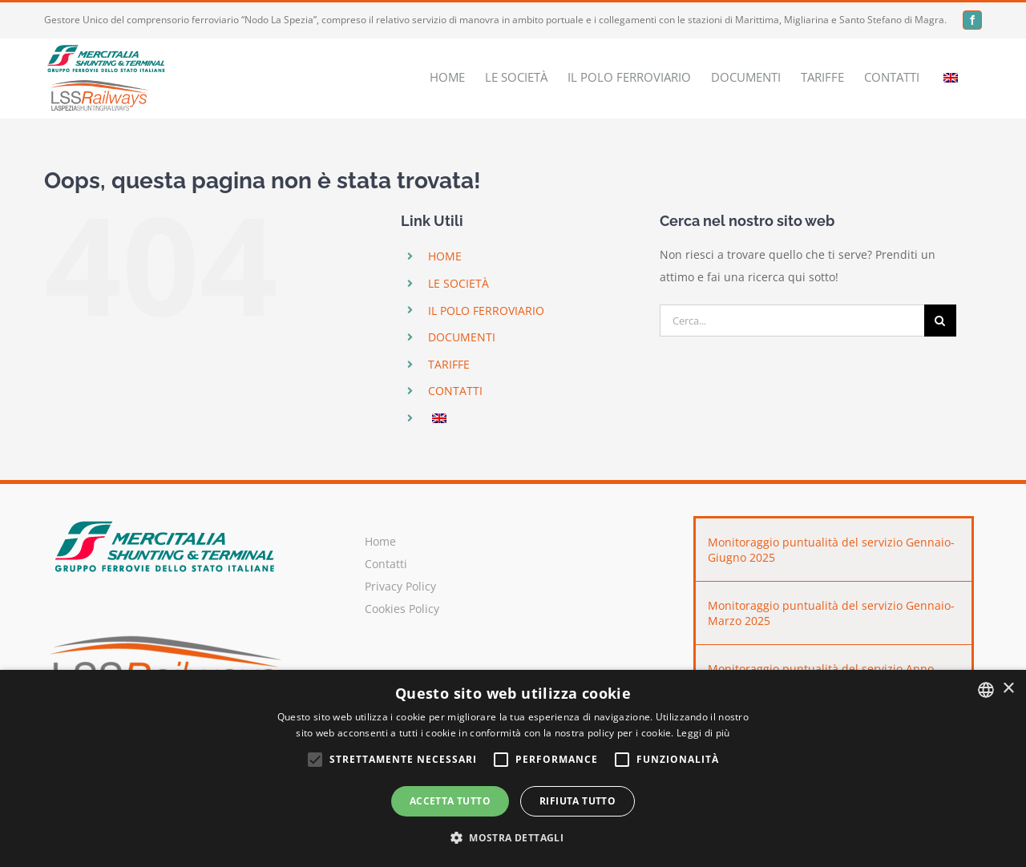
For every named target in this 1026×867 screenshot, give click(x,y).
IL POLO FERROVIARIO (486, 310)
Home (380, 541)
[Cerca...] (792, 320)
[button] (513, 838)
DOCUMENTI (461, 337)
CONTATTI (455, 390)
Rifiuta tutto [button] (577, 801)
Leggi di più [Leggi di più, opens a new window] (703, 733)
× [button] (1008, 689)
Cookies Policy (402, 608)
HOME (445, 256)
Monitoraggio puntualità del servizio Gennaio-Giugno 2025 (831, 549)
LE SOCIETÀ (458, 283)
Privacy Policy (400, 586)
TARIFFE (449, 364)
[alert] (513, 768)
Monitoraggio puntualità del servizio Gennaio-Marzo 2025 (831, 613)
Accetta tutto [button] (450, 801)
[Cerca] (940, 320)
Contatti (386, 563)
